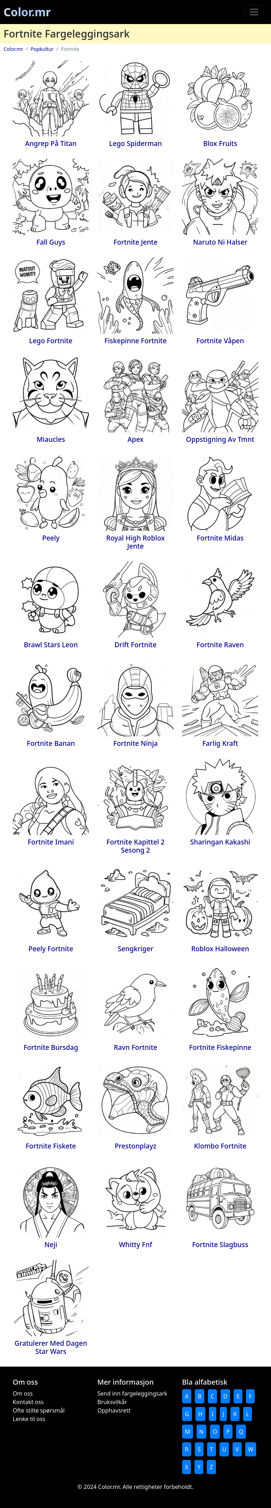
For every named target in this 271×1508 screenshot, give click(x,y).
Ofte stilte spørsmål (39, 1410)
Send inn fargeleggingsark (132, 1393)
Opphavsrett (114, 1410)
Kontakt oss (28, 1402)
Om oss (23, 1393)
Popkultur (42, 49)
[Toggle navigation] (254, 12)
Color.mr (27, 11)
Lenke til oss (29, 1419)
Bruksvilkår (112, 1402)
